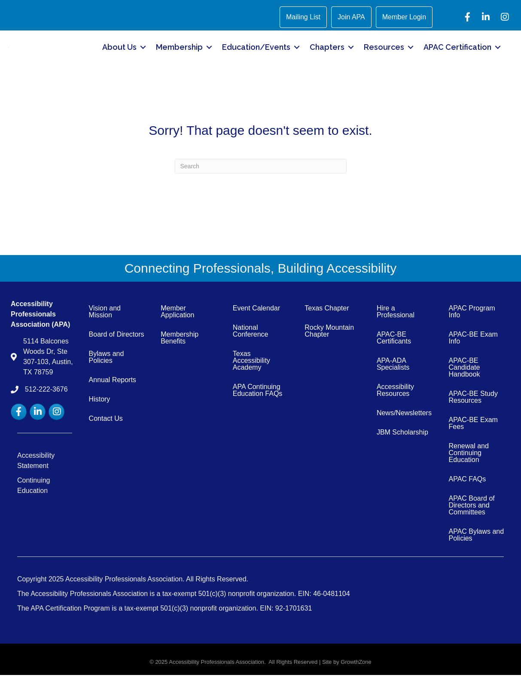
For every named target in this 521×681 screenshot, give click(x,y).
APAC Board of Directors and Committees (471, 511)
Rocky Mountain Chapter (329, 337)
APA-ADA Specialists (393, 370)
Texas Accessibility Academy (251, 366)
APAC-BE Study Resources (472, 403)
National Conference (250, 337)
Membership (179, 50)
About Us (119, 50)
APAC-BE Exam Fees (472, 430)
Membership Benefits (179, 344)
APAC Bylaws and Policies (476, 541)
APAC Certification (457, 50)
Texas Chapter (327, 314)
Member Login (404, 17)
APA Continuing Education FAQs (258, 396)
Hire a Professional (395, 318)
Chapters (327, 50)
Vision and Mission (105, 318)
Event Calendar (256, 314)
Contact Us (106, 425)
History (99, 405)
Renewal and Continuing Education (468, 459)
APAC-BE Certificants (394, 344)
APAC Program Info (471, 318)
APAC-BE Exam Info (472, 344)
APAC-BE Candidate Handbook (464, 373)
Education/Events (256, 50)
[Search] (261, 172)
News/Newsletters (404, 419)
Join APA (351, 17)
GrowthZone (356, 668)
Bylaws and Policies (106, 363)
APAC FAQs (467, 485)
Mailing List (303, 17)
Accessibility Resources (395, 396)
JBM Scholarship (402, 438)
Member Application (177, 318)
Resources (384, 50)
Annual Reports (112, 386)
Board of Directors (116, 340)
